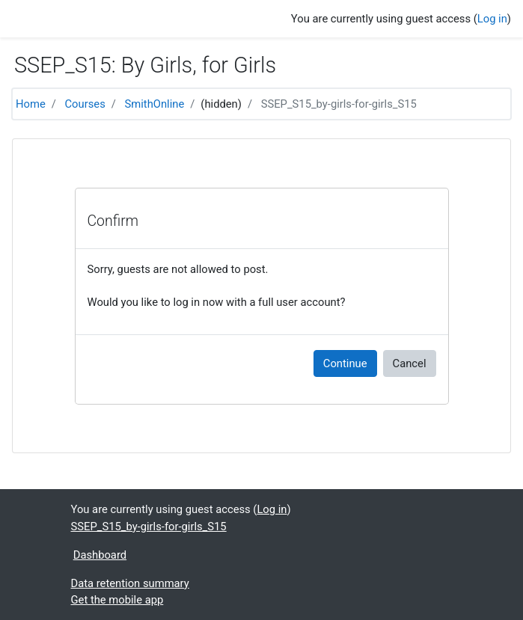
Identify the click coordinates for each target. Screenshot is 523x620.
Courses (85, 104)
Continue (345, 363)
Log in (492, 18)
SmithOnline (155, 104)
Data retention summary (130, 583)
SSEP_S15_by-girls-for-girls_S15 (339, 104)
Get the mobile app (117, 600)
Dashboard (99, 555)
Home (31, 104)
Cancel (409, 363)
